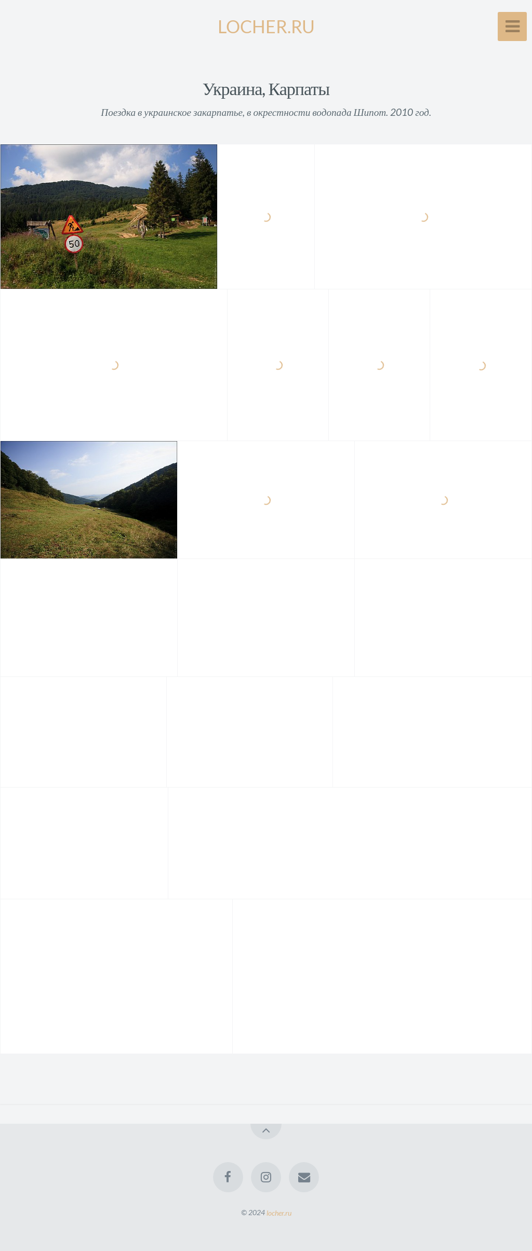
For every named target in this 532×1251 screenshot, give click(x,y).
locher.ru (279, 1212)
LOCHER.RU (266, 26)
